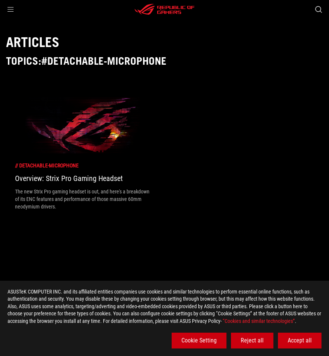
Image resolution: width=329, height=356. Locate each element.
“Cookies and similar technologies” (259, 321)
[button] (10, 9)
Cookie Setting (199, 340)
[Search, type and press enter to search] (318, 9)
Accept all (300, 340)
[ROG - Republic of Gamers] (164, 9)
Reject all (252, 340)
